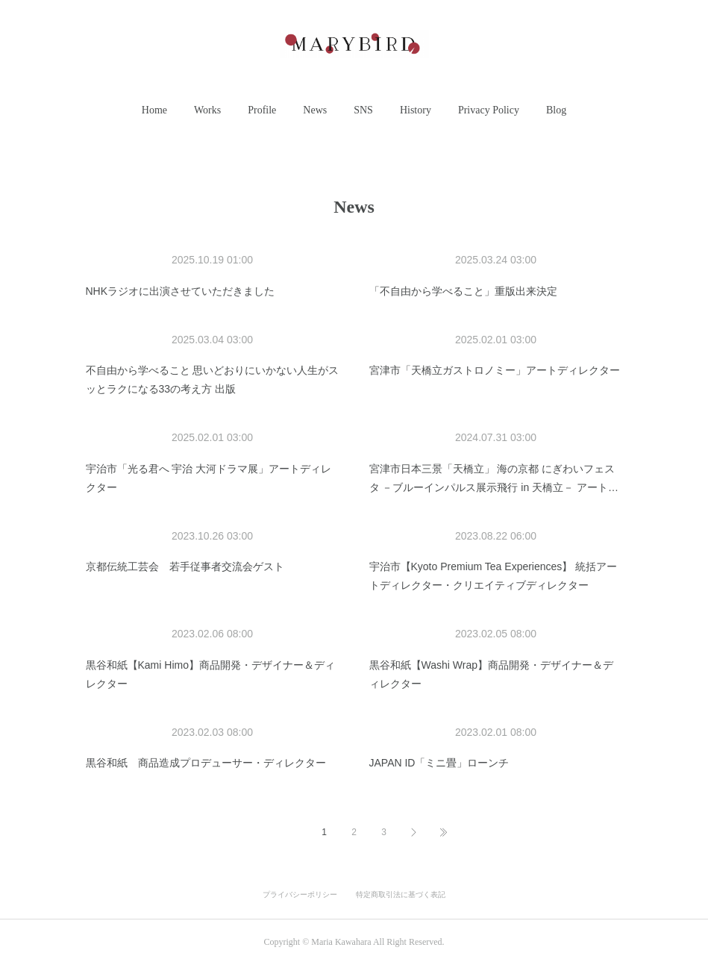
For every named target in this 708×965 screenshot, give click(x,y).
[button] (154, 110)
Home (154, 110)
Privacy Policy (488, 110)
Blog (556, 110)
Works (207, 110)
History (415, 110)
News (315, 110)
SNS (363, 110)
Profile (262, 110)
